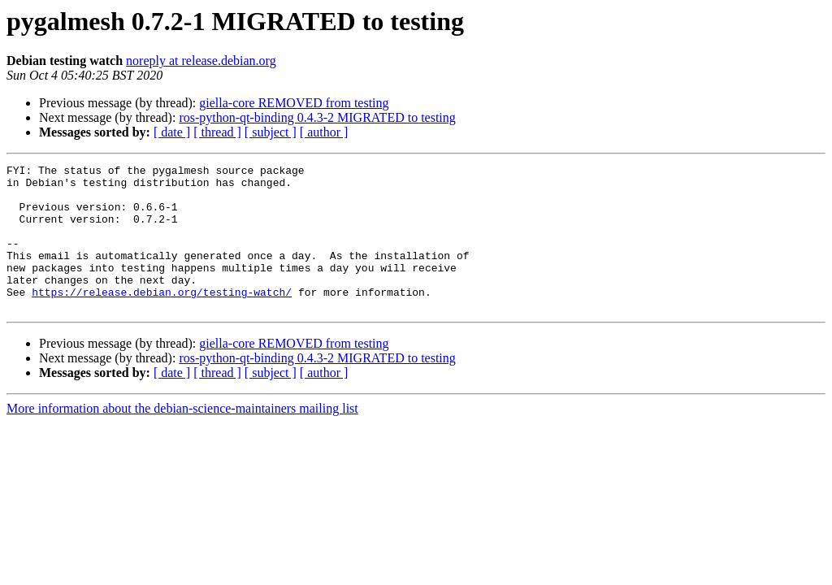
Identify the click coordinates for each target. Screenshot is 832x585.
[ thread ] (217, 132)
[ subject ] (271, 132)
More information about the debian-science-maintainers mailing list (182, 437)
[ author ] (324, 132)
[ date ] (172, 132)
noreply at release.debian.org (201, 60)
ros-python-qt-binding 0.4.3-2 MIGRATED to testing (317, 117)
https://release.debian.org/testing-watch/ (162, 318)
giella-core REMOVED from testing (293, 103)
